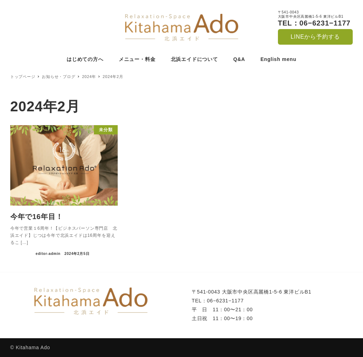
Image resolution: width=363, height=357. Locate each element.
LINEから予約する (315, 37)
